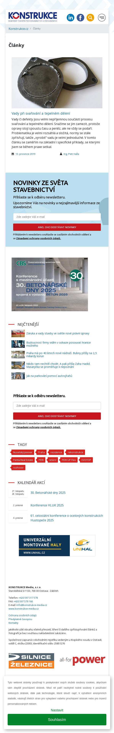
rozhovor (18, 467)
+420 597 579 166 (23, 601)
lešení (52, 460)
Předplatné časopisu (20, 619)
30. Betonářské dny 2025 (48, 493)
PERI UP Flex (69, 460)
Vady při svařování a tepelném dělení (41, 113)
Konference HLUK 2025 (47, 505)
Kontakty (13, 622)
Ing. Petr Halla (71, 154)
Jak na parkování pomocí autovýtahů (49, 376)
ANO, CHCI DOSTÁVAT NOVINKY (57, 227)
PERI (41, 460)
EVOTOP (86, 460)
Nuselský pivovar (22, 452)
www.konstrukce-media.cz (24, 608)
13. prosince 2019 (25, 154)
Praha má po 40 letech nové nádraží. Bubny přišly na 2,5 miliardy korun (61, 354)
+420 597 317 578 (28, 597)
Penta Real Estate (23, 460)
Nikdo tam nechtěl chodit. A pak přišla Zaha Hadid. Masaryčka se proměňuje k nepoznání (58, 365)
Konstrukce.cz (18, 29)
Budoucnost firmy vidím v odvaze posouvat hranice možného (58, 344)
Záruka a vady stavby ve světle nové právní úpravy (57, 333)
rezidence (56, 452)
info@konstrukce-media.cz (31, 605)
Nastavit (57, 710)
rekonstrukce (75, 452)
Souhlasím (57, 719)
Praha (41, 452)
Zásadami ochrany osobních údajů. (38, 238)
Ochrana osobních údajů (23, 615)
